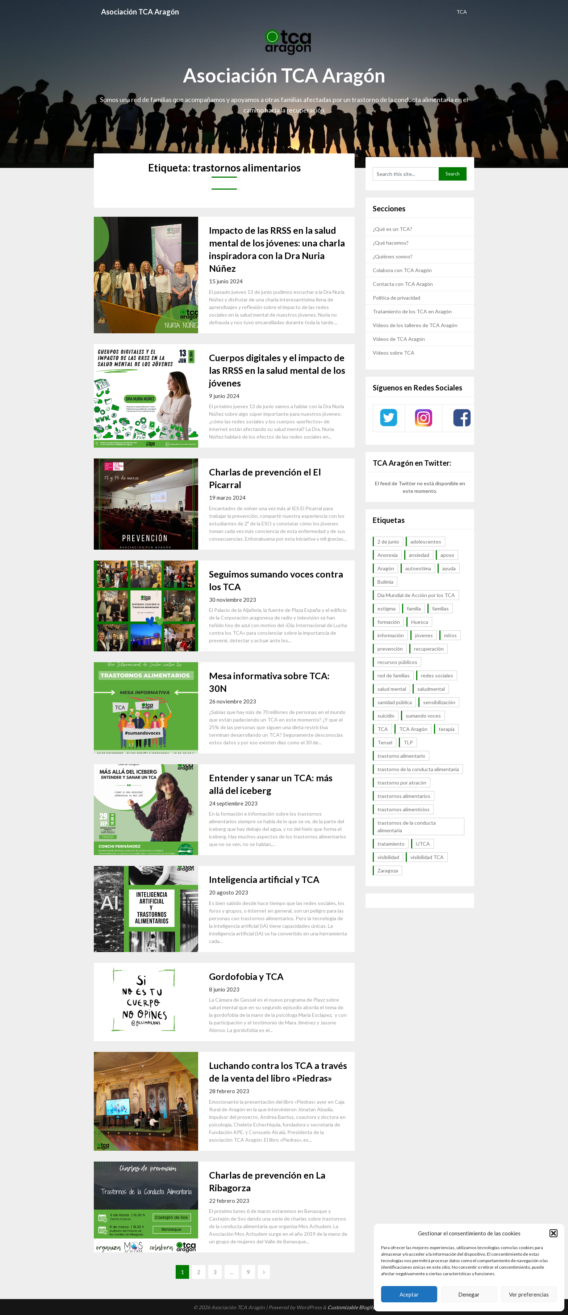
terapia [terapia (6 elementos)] (447, 729)
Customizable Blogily (351, 1307)
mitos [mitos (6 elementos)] (450, 635)
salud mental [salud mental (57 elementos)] (391, 689)
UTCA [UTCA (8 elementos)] (423, 844)
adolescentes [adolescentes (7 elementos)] (425, 541)
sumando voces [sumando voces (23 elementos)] (423, 716)
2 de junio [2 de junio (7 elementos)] (388, 541)
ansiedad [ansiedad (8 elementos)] (419, 555)
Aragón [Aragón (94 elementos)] (385, 568)
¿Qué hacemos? (391, 243)
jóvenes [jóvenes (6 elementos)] (424, 635)
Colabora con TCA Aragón (402, 270)
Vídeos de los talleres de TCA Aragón (415, 325)
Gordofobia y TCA (246, 976)
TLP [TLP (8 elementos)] (408, 742)
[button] (553, 1233)
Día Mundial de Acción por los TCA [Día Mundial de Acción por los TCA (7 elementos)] (416, 595)
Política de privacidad (396, 298)
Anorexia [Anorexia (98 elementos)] (387, 555)
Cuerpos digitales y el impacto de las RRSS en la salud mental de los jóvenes (277, 370)
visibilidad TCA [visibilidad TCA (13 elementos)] (427, 857)
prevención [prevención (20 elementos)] (390, 649)
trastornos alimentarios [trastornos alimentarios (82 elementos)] (403, 796)
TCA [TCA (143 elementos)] (382, 729)
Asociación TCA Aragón (140, 11)
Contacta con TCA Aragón (403, 284)
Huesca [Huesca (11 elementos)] (419, 622)
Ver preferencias (529, 1294)
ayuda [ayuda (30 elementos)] (449, 568)
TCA (461, 12)
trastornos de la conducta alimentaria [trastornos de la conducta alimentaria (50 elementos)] (406, 826)
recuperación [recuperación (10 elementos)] (429, 649)
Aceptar (409, 1294)
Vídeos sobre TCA (393, 353)
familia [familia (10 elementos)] (414, 608)
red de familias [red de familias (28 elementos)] (393, 675)
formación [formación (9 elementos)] (388, 622)
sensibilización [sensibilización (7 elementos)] (439, 702)
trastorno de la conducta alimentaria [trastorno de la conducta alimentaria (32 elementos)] (418, 769)
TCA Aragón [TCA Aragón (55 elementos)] (413, 729)
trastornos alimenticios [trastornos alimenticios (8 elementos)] (403, 809)
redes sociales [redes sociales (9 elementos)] (437, 675)
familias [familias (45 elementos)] (440, 608)
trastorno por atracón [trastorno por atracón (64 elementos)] (401, 782)
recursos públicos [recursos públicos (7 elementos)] (397, 662)
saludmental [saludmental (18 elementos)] (431, 689)
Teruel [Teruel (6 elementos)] (384, 742)
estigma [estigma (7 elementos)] (386, 608)
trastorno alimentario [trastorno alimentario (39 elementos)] (401, 756)
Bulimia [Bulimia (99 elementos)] (385, 582)
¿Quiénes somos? (393, 256)
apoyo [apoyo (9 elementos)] (447, 555)
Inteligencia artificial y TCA (264, 879)
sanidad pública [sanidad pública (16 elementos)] (394, 702)
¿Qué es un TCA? (392, 229)
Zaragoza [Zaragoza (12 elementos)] (387, 870)
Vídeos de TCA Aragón (399, 339)
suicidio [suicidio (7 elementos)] (385, 716)
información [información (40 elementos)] (390, 635)
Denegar (469, 1294)
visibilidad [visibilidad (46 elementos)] (388, 857)
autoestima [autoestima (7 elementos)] (418, 568)
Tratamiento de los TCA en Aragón (412, 311)
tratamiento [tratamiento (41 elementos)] (391, 844)
